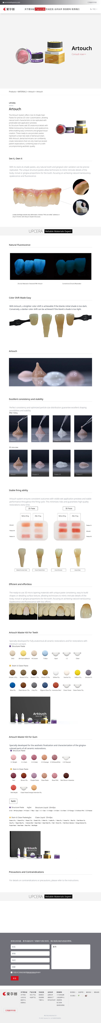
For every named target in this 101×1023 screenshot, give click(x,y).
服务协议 (88, 992)
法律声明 (80, 992)
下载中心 (41, 1000)
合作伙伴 (58, 9)
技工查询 (59, 1003)
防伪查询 (67, 9)
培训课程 (41, 997)
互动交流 (50, 9)
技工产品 (33, 995)
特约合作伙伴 (51, 1000)
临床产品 (33, 997)
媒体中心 (23, 1000)
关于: (70, 956)
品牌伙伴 (50, 995)
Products (12, 91)
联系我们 (75, 9)
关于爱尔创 (29, 9)
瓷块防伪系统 (60, 1005)
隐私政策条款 (31, 972)
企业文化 (23, 997)
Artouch (31, 91)
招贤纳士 (23, 1003)
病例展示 (41, 995)
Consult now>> (79, 54)
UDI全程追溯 (60, 995)
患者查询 (59, 1000)
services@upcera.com (12, 2)
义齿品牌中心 (60, 997)
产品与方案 (40, 9)
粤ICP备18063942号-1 (50, 1016)
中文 (94, 9)
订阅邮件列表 (92, 2)
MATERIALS (22, 91)
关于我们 (23, 995)
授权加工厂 (51, 997)
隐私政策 (96, 992)
